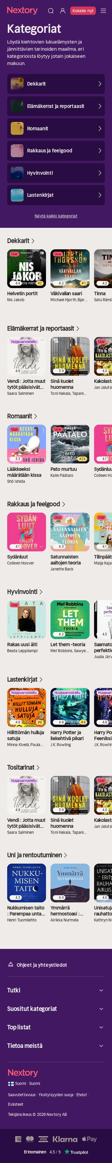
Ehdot (81, 1094)
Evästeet (16, 1104)
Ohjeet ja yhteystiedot (37, 964)
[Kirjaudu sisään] (63, 11)
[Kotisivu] (26, 10)
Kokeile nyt (83, 10)
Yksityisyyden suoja (56, 1094)
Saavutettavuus (22, 1094)
